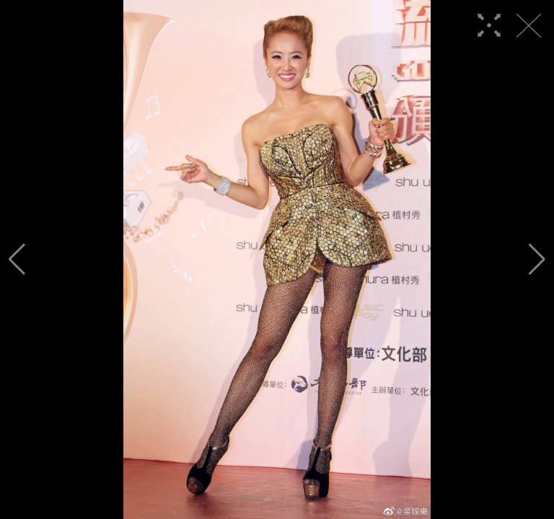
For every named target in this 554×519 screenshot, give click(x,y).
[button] (17, 259)
